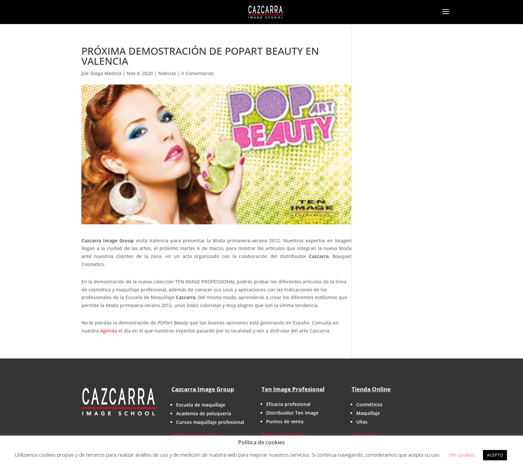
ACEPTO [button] (495, 455)
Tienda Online (371, 389)
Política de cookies (283, 434)
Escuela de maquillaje (200, 405)
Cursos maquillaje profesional (210, 422)
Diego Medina (105, 73)
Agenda (108, 330)
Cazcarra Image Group (202, 389)
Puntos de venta (285, 421)
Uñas (362, 422)
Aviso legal (364, 435)
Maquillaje (368, 413)
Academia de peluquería (203, 413)
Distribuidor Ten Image (292, 413)
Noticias (167, 73)
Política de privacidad (196, 435)
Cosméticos (369, 404)
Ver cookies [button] (462, 454)
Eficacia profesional (288, 404)
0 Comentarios (197, 73)
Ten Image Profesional (293, 389)
